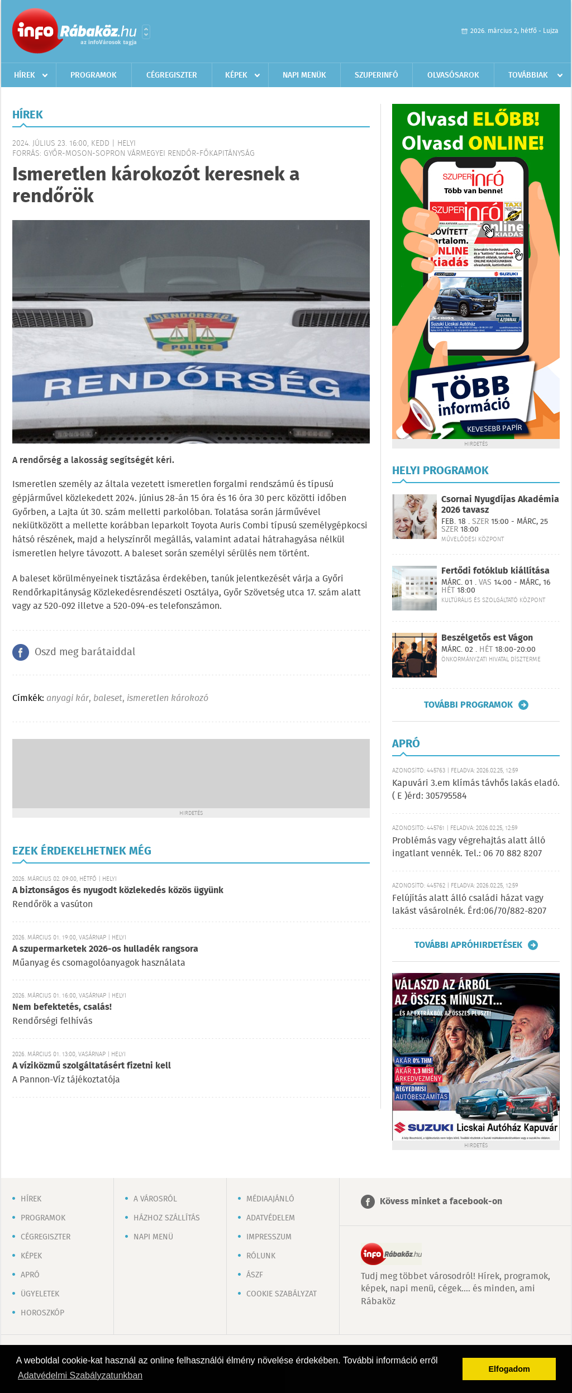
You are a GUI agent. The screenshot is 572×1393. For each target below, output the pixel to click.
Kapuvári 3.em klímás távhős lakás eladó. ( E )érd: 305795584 (476, 789)
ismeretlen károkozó (167, 698)
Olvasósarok (453, 75)
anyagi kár (67, 698)
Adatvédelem (270, 1218)
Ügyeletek (40, 1294)
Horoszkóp (42, 1313)
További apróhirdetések (468, 945)
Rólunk (260, 1256)
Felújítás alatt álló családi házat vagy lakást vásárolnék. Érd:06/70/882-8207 (469, 904)
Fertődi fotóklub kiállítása (495, 571)
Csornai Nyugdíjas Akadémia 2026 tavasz (500, 505)
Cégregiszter (171, 75)
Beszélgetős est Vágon (487, 638)
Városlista (146, 32)
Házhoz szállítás (167, 1218)
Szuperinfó (376, 75)
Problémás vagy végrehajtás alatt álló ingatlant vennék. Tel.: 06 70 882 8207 (468, 847)
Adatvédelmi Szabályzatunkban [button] (80, 1375)
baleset (107, 698)
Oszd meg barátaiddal (85, 652)
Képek (236, 75)
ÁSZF (254, 1275)
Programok (93, 75)
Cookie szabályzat (281, 1294)
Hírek (24, 75)
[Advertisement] (191, 772)
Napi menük (304, 75)
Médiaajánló (270, 1199)
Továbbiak (528, 75)
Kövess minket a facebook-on (441, 1202)
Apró (30, 1275)
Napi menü (153, 1237)
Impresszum (269, 1237)
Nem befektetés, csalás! (62, 1007)
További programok (468, 705)
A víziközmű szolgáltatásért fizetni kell (91, 1066)
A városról (155, 1199)
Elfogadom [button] (509, 1369)
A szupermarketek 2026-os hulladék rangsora (105, 949)
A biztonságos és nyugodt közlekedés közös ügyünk (117, 891)
